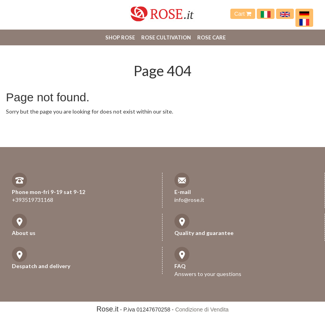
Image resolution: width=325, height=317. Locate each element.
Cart (242, 14)
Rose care (211, 37)
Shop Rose (120, 37)
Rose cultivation (166, 37)
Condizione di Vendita (201, 309)
